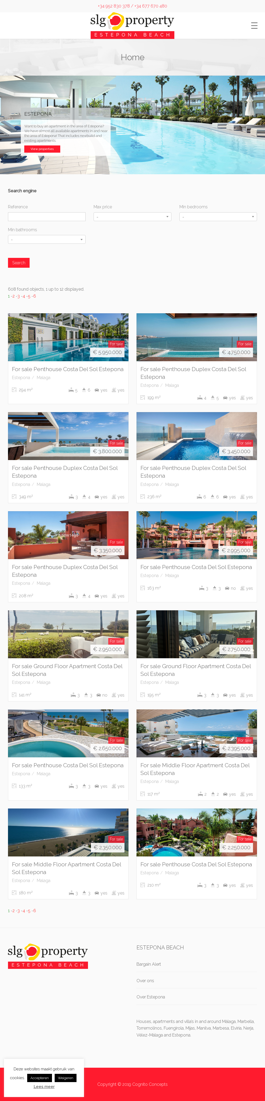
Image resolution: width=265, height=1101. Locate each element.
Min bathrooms (22, 229)
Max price (103, 206)
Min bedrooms (193, 206)
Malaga (43, 377)
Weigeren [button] (65, 1078)
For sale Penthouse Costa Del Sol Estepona (67, 369)
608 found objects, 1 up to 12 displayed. (46, 289)
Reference (18, 206)
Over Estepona (150, 997)
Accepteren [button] (39, 1078)
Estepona (21, 377)
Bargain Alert (148, 964)
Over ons (145, 980)
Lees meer (44, 1086)
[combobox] (132, 216)
